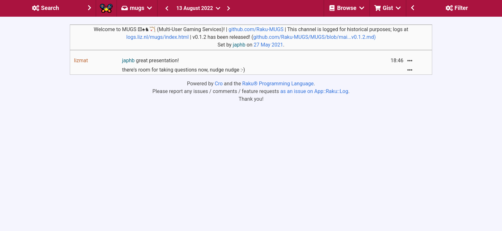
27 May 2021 (268, 45)
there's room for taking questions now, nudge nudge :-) (183, 70)
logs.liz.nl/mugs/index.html (157, 37)
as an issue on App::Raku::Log (314, 91)
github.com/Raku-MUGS (256, 29)
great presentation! (150, 60)
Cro (219, 84)
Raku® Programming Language (278, 84)
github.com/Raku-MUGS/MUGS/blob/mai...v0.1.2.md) (314, 37)
